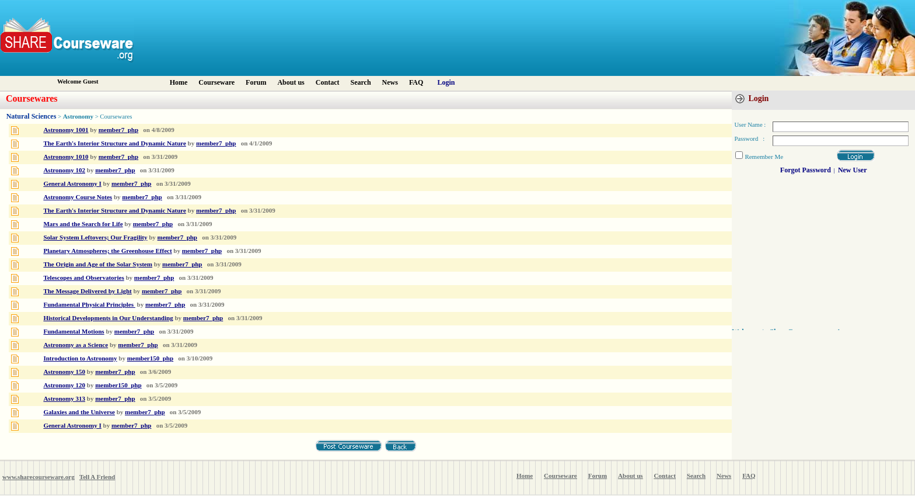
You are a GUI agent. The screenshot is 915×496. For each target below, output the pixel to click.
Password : (749, 139)
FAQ (416, 82)
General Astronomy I (72, 183)
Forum (256, 82)
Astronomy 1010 (65, 156)
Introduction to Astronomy (80, 358)
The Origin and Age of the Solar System (97, 264)
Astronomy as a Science (75, 344)
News (390, 82)
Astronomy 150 (64, 371)
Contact (328, 82)
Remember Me (764, 156)
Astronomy (78, 116)
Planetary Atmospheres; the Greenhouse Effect (107, 250)
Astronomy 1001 (65, 129)
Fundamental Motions (73, 331)
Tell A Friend (97, 476)
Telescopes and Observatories (83, 277)
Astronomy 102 (64, 170)
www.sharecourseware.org (38, 476)
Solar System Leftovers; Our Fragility (95, 237)
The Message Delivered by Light (87, 290)
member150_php (150, 358)
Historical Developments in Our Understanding (108, 317)
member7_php (118, 129)
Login (446, 82)
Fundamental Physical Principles (89, 304)
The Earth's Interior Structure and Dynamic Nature (114, 143)
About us (290, 82)
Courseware (216, 82)
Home (179, 82)
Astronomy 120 (64, 385)
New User (852, 170)
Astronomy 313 (64, 398)
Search (360, 82)
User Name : (750, 125)
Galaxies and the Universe (79, 411)
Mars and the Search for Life (83, 223)
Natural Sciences (31, 116)
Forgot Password (805, 170)
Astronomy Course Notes (77, 196)
